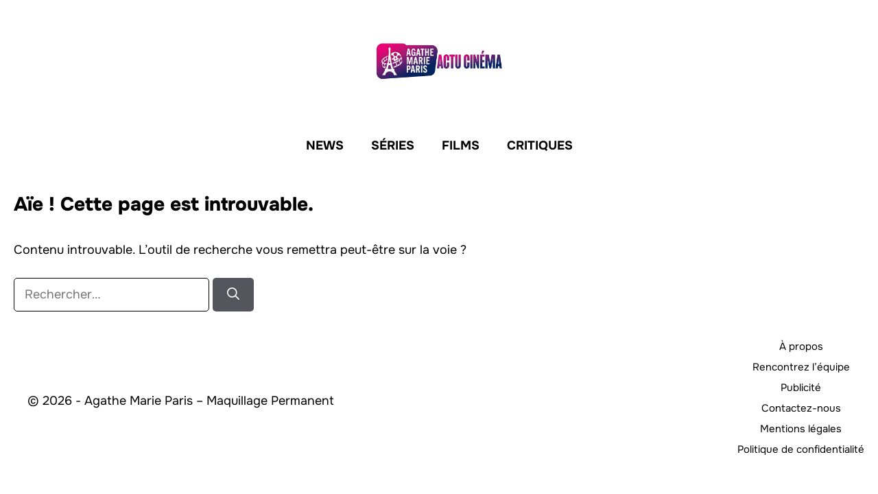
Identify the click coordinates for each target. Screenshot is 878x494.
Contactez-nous (801, 408)
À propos (801, 346)
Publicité (801, 388)
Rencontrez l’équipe (801, 367)
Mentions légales (801, 429)
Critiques (540, 145)
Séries (392, 145)
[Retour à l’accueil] (439, 59)
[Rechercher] (233, 294)
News (325, 145)
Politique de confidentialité (800, 449)
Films (460, 145)
